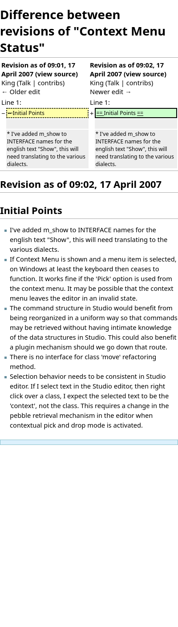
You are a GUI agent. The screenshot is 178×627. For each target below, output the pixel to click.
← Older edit (20, 91)
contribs (50, 82)
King (8, 82)
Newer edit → (111, 91)
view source (56, 73)
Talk (25, 82)
